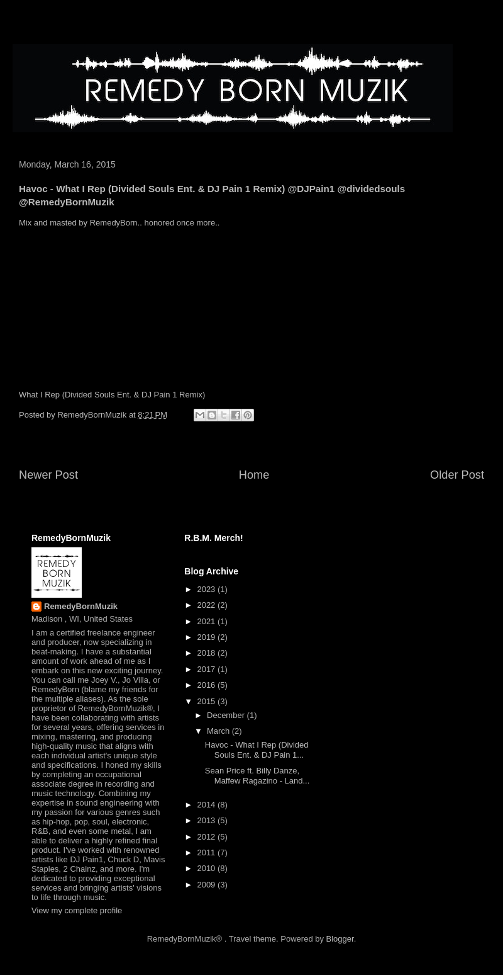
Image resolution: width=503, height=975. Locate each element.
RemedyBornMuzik (81, 606)
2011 (207, 852)
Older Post (457, 475)
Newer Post (48, 475)
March (219, 731)
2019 (207, 637)
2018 (207, 653)
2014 (207, 804)
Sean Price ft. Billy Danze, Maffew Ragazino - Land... (257, 775)
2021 (207, 621)
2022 (207, 605)
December (227, 715)
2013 (207, 820)
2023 (207, 589)
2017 (207, 669)
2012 (207, 836)
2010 (207, 868)
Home (254, 475)
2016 (207, 685)
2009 (207, 884)
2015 (207, 701)
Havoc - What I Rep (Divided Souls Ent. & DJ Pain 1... (257, 750)
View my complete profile (76, 910)
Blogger (340, 939)
